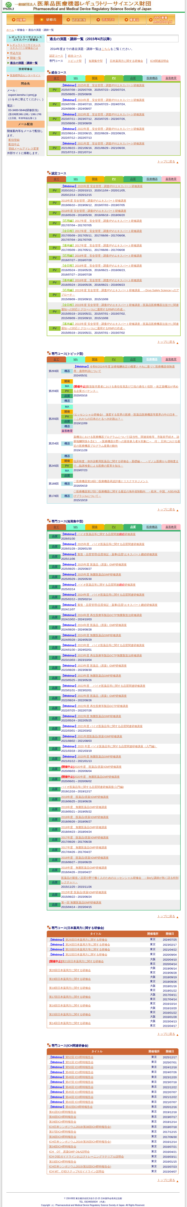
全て (56, 78)
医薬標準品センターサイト (25, 75)
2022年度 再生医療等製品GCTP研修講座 (94, 706)
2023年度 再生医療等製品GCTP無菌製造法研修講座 (101, 655)
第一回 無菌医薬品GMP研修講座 (81, 902)
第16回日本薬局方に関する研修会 (70, 1005)
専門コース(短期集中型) (67, 521)
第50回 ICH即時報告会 (71, 1067)
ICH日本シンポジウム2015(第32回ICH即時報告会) (80, 1166)
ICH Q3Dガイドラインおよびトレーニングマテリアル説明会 (86, 1156)
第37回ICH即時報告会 (62, 1131)
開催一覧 (15, 57)
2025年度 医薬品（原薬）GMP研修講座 (94, 564)
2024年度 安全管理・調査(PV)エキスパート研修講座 (102, 100)
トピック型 (75, 60)
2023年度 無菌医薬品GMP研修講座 (91, 675)
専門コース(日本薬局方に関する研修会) (77, 928)
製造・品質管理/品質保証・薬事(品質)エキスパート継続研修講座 (109, 554)
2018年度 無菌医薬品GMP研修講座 (84, 827)
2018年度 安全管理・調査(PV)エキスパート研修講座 (93, 210)
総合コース (75, 55)
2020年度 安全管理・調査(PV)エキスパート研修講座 (102, 186)
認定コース (56, 55)
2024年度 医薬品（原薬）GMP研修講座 (94, 625)
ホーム (10, 29)
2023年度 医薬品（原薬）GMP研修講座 (94, 665)
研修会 (21, 29)
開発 (95, 78)
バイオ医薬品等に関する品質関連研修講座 (98, 534)
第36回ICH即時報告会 (62, 1136)
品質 (133, 78)
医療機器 (152, 78)
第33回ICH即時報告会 (62, 1161)
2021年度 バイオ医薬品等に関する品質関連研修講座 (102, 726)
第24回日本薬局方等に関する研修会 (79, 944)
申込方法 (15, 53)
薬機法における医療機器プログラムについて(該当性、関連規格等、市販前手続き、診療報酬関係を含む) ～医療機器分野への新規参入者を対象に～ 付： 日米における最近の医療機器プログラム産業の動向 (127, 441)
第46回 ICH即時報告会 (71, 1087)
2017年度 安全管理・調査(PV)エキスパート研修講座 (101, 220)
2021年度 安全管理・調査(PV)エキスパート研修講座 (102, 143)
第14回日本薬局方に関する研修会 (70, 1023)
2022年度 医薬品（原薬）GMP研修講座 (94, 695)
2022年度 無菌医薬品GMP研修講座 (91, 716)
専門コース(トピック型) (67, 353)
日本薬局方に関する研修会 (126, 60)
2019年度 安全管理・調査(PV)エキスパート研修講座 (93, 200)
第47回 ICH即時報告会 (71, 1082)
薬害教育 (171, 78)
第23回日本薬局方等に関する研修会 (79, 949)
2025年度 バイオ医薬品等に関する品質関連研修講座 (102, 544)
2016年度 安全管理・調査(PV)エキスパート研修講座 (101, 255)
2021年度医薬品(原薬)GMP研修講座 (91, 736)
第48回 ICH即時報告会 (71, 1077)
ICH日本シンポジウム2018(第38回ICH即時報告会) (80, 1126)
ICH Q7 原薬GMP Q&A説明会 (69, 1151)
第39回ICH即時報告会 (62, 1121)
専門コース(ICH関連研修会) (69, 1045)
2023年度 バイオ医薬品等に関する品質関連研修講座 (102, 645)
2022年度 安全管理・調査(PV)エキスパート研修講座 (102, 128)
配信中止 (14, 144)
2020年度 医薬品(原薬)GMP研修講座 (91, 766)
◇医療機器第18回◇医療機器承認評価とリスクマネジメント (111, 481)
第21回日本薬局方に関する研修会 (76, 961)
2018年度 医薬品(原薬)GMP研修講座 (85, 817)
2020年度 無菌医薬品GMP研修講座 (91, 756)
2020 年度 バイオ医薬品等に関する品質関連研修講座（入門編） (109, 746)
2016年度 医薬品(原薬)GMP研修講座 (85, 857)
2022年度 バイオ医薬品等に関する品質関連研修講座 (103, 685)
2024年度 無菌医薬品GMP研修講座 (91, 635)
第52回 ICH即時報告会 (71, 1057)
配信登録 (14, 139)
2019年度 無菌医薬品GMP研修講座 (84, 807)
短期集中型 (96, 60)
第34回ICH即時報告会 (62, 1146)
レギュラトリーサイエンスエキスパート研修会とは (25, 46)
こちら (105, 49)
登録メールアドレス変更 (23, 148)
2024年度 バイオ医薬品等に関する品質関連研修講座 (102, 594)
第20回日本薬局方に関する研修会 (70, 970)
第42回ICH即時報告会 (71, 1106)
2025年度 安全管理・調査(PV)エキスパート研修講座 (102, 85)
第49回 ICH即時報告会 (71, 1072)
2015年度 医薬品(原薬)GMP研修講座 (84, 892)
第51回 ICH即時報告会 (71, 1062)
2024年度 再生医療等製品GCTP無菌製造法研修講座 (101, 615)
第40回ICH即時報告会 (62, 1116)
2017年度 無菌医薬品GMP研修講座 (84, 847)
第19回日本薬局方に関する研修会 (70, 979)
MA (76, 78)
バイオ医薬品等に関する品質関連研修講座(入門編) (92, 787)
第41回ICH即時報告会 (62, 1112)
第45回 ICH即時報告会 (71, 1092)
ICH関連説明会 (159, 60)
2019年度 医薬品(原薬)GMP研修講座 (85, 797)
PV (114, 78)
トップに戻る (166, 161)
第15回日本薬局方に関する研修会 (70, 1014)
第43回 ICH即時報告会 (71, 1102)
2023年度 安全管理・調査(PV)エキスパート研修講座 (102, 114)
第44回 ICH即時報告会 (71, 1097)
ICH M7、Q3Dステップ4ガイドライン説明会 (76, 1171)
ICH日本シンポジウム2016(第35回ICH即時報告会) (80, 1141)
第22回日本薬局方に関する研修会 (78, 954)
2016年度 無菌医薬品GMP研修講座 (84, 867)
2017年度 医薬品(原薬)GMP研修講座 (85, 837)
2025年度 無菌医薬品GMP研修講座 (91, 574)
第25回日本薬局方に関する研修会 (78, 939)
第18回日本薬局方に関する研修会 (70, 987)
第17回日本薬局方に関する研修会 (70, 996)
